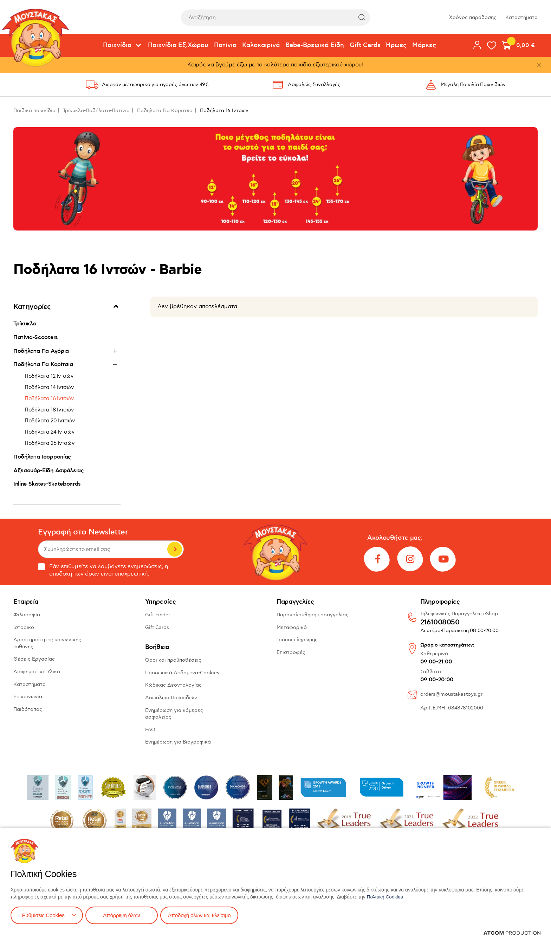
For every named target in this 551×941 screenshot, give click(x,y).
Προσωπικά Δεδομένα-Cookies (182, 673)
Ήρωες (396, 45)
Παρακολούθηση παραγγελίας (313, 615)
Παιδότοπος (27, 709)
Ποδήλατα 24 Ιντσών (49, 432)
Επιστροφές (291, 652)
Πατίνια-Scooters (35, 337)
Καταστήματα (521, 17)
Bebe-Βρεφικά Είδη (314, 45)
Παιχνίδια (117, 45)
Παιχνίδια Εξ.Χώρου (178, 45)
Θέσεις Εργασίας (34, 659)
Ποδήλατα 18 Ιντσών (49, 410)
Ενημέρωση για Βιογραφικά (178, 742)
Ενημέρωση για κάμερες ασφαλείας (174, 713)
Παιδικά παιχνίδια (34, 110)
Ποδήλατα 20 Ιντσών (50, 420)
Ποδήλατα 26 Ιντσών (49, 443)
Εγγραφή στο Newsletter (83, 532)
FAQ (150, 730)
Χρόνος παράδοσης (473, 17)
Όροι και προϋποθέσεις (173, 660)
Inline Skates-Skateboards (47, 483)
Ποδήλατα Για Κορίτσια (165, 110)
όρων (92, 574)
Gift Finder (157, 615)
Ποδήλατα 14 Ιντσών (49, 387)
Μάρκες (424, 45)
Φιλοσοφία (26, 615)
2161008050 (440, 623)
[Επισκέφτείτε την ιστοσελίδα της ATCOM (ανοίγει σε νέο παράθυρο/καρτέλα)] (512, 933)
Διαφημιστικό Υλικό (36, 672)
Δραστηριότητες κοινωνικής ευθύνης (47, 643)
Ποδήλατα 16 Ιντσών (49, 398)
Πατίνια (225, 45)
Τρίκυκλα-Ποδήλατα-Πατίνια (96, 110)
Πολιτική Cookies (385, 896)
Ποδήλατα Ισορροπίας (42, 456)
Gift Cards (365, 45)
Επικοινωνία (27, 697)
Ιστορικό (23, 627)
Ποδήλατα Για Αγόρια (41, 351)
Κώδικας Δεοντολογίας (173, 685)
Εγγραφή (174, 549)
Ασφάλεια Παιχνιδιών (171, 698)
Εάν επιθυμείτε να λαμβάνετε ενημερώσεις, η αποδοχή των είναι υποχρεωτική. (103, 570)
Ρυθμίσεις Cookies (43, 915)
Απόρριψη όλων (122, 915)
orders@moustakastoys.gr (451, 694)
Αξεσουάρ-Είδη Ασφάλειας (48, 470)
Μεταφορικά (292, 627)
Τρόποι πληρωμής (297, 640)
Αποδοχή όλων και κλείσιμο (202, 915)
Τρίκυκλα (24, 323)
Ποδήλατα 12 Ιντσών (49, 376)
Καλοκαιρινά (261, 45)
